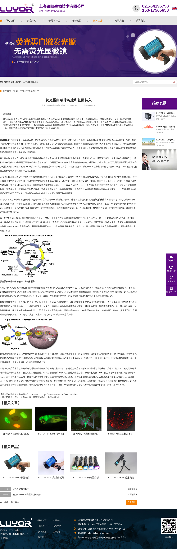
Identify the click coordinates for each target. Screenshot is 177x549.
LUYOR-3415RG (30, 82)
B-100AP (16, 82)
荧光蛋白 (15, 502)
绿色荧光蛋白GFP (21, 489)
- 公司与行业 (43, 526)
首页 (15, 91)
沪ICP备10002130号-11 (11, 530)
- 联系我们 (41, 537)
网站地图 (4, 537)
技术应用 (24, 91)
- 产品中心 (56, 520)
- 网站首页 (41, 520)
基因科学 (35, 91)
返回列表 (131, 502)
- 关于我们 (56, 531)
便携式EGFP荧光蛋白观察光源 (27, 494)
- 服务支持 (56, 526)
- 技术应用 (41, 531)
